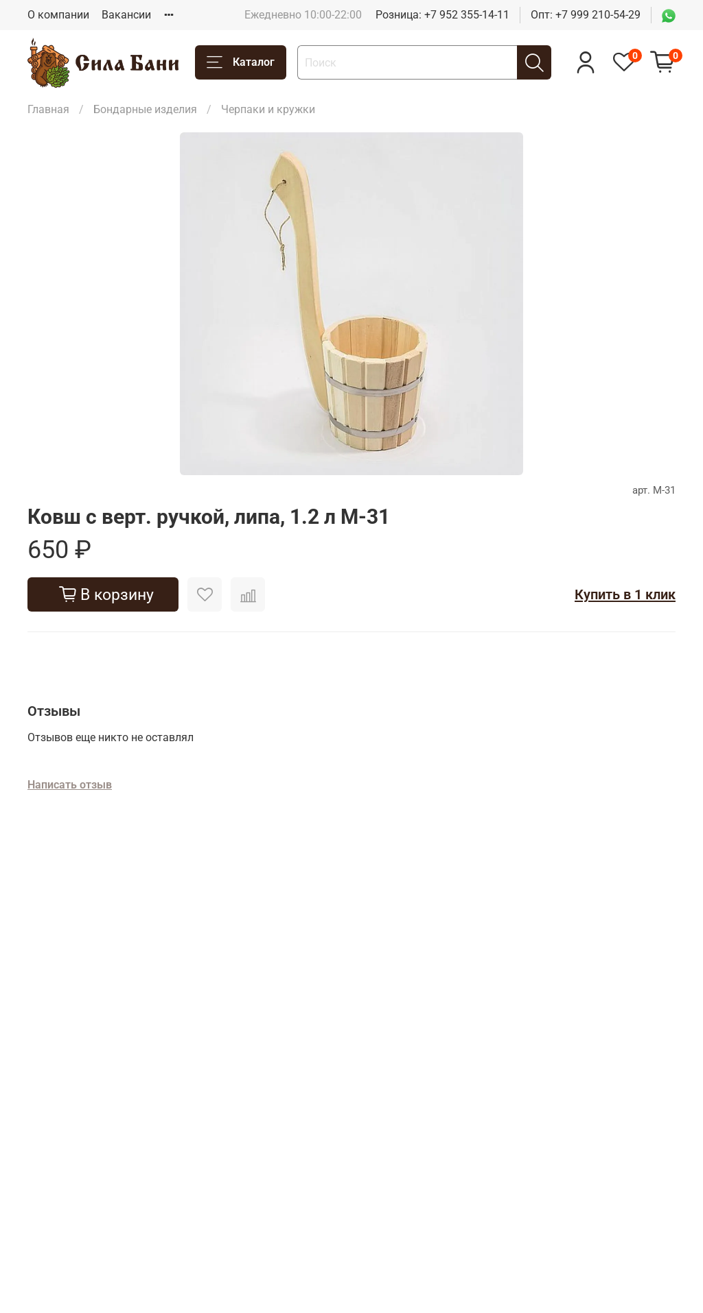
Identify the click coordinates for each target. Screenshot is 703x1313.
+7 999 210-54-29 (598, 14)
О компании (58, 14)
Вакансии (126, 14)
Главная (48, 109)
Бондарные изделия (145, 109)
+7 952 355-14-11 (466, 14)
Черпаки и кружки (268, 109)
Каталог (241, 63)
